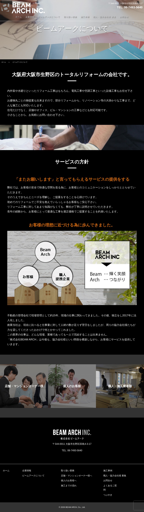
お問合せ (124, 17)
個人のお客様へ (69, 480)
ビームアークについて (49, 17)
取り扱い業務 (70, 17)
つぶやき (107, 495)
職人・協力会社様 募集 (104, 17)
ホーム (18, 17)
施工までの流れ (69, 485)
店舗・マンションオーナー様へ (76, 475)
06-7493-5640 (133, 7)
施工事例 (85, 17)
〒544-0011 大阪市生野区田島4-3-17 (125, 3)
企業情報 (30, 17)
